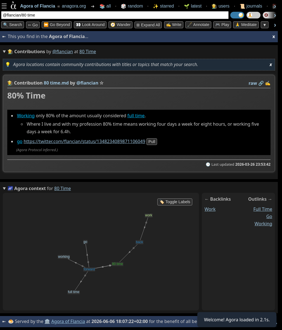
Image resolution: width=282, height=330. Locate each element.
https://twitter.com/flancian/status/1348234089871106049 (84, 141)
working (263, 224)
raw (253, 83)
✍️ (268, 83)
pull (151, 141)
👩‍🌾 (10, 83)
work (210, 209)
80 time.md (56, 83)
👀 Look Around (90, 24)
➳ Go (33, 25)
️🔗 (261, 83)
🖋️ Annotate (198, 24)
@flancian (62, 51)
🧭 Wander (120, 24)
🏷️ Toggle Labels (174, 202)
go (20, 141)
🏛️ (47, 321)
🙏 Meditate (246, 24)
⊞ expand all (148, 25)
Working (26, 116)
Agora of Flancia (68, 321)
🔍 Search (12, 24)
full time (136, 116)
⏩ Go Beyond (57, 24)
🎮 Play (222, 24)
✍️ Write (173, 24)
